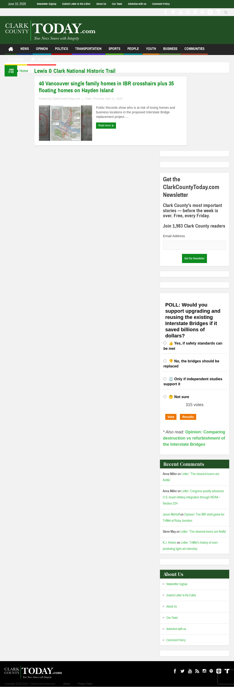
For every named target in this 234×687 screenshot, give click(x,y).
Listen (16, 60)
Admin (66, 684)
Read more (110, 125)
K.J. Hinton (169, 542)
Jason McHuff (171, 514)
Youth (151, 51)
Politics (62, 51)
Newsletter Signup (46, 3)
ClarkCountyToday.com (71, 98)
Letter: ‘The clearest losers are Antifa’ (203, 532)
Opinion (42, 51)
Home (26, 70)
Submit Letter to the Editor (76, 3)
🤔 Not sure (179, 397)
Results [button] (188, 417)
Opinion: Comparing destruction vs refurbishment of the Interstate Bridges (194, 438)
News (24, 51)
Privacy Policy (85, 684)
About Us (101, 3)
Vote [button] (171, 417)
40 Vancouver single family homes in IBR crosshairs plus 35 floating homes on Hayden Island (111, 87)
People (133, 51)
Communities (194, 51)
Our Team (117, 3)
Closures (41, 60)
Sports (114, 51)
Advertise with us (137, 3)
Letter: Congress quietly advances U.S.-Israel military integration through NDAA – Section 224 (193, 497)
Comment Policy (161, 3)
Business (170, 51)
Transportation (88, 51)
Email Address (174, 236)
